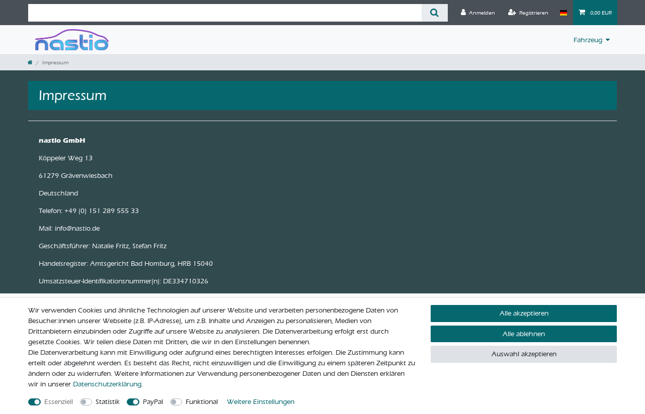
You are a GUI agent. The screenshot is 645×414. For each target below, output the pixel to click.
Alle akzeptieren (524, 313)
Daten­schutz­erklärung (107, 384)
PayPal (153, 401)
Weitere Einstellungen (260, 401)
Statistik (108, 401)
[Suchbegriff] (225, 13)
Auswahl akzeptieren (524, 354)
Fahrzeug (588, 40)
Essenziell (58, 401)
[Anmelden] (478, 12)
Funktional (202, 401)
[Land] (563, 12)
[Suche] (434, 13)
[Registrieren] (528, 12)
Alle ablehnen (524, 334)
